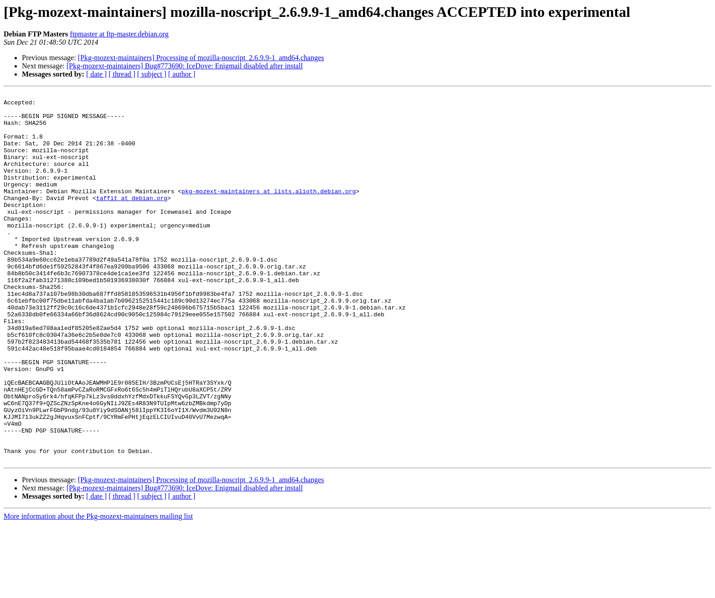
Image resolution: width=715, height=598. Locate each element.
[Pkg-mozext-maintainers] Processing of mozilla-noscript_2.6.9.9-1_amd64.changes (201, 58)
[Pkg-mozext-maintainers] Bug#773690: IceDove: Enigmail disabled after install (185, 66)
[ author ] (182, 74)
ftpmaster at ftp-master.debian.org (119, 34)
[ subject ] (151, 74)
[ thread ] (122, 74)
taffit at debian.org (131, 220)
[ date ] (96, 74)
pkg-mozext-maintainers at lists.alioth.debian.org (268, 211)
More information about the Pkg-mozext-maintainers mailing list (98, 590)
